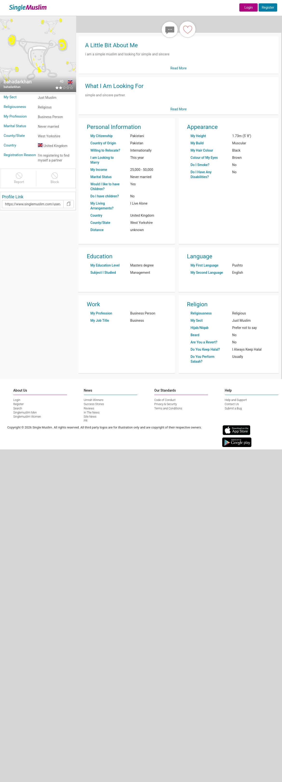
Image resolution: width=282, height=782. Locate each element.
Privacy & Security (165, 404)
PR (85, 420)
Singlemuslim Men (25, 412)
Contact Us (232, 404)
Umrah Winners (93, 400)
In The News (92, 412)
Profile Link (12, 196)
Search (17, 408)
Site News (90, 416)
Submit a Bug (233, 408)
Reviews (89, 408)
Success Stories (94, 404)
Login (248, 7)
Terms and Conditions (168, 408)
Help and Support (236, 400)
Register (268, 7)
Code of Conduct (164, 400)
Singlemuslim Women (27, 416)
